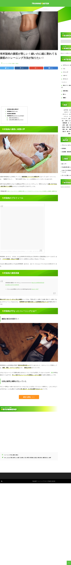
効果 (14, 457)
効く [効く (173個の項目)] (63, 120)
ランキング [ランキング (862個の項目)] (64, 118)
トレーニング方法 (7, 63)
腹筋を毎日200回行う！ (13, 117)
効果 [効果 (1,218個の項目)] (66, 120)
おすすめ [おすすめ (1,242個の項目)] (66, 110)
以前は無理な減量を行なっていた (15, 119)
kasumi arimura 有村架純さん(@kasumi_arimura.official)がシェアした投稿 (16, 251)
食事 (50, 457)
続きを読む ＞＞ (29, 397)
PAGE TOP (69, 563)
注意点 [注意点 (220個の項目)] (63, 127)
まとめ (8, 457)
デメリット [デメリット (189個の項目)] (65, 114)
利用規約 (64, 148)
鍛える (46, 457)
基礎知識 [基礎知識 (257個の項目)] (65, 122)
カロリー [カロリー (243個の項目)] (66, 112)
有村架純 (31, 457)
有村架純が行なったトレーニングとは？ (14, 115)
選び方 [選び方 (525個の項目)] (64, 131)
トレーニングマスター (42, 481)
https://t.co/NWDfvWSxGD (38, 282)
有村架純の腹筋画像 (10, 113)
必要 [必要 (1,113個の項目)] (63, 125)
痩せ (41, 457)
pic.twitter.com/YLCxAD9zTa (12, 284)
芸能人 (17, 63)
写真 (11, 457)
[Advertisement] (34, 89)
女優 (18, 457)
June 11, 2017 (35, 289)
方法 (25, 457)
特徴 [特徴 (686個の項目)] (67, 127)
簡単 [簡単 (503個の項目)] (63, 129)
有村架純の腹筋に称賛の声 (11, 109)
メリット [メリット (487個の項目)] (66, 116)
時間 (28, 457)
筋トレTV (64, 163)
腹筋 (13, 63)
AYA (5, 457)
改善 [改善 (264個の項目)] (67, 125)
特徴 (38, 457)
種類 (44, 457)
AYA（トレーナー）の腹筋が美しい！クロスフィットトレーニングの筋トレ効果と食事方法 (32, 191)
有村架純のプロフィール (11, 111)
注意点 (35, 457)
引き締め (22, 457)
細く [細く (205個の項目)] (67, 129)
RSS (1, 481)
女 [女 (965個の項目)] (68, 122)
